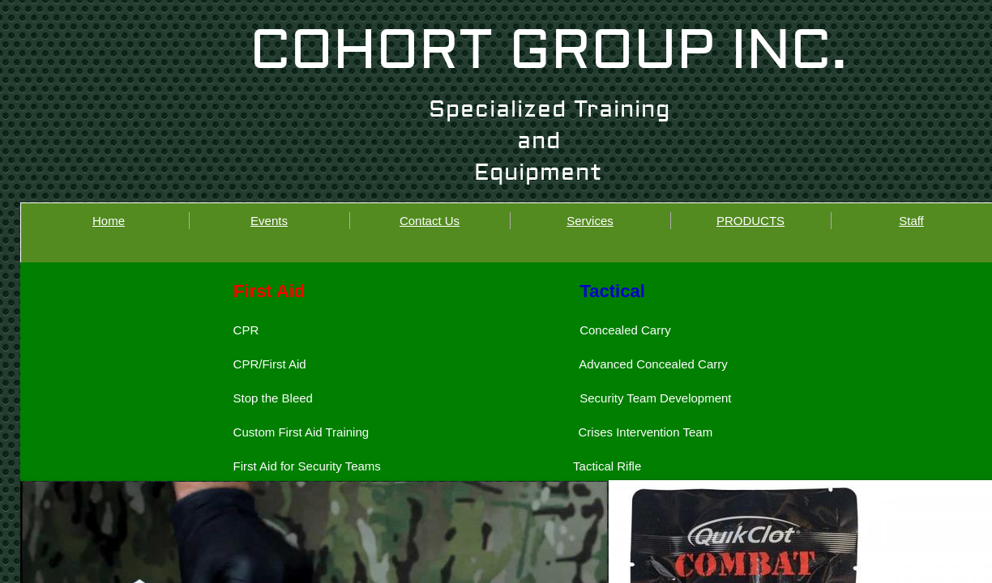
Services (590, 221)
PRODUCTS (750, 221)
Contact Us (430, 221)
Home (108, 221)
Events (269, 221)
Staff (911, 221)
